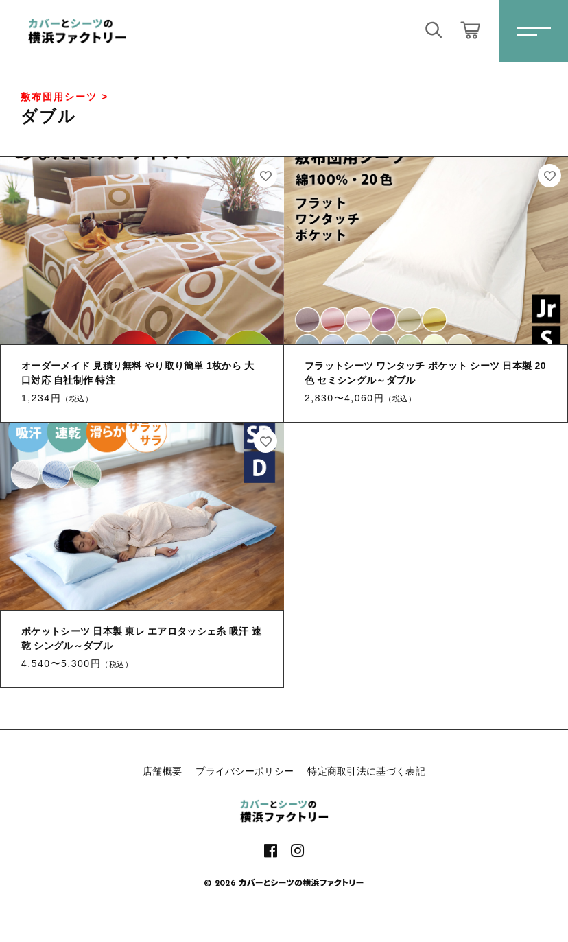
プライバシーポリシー (245, 771)
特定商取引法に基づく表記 (366, 771)
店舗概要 (162, 771)
